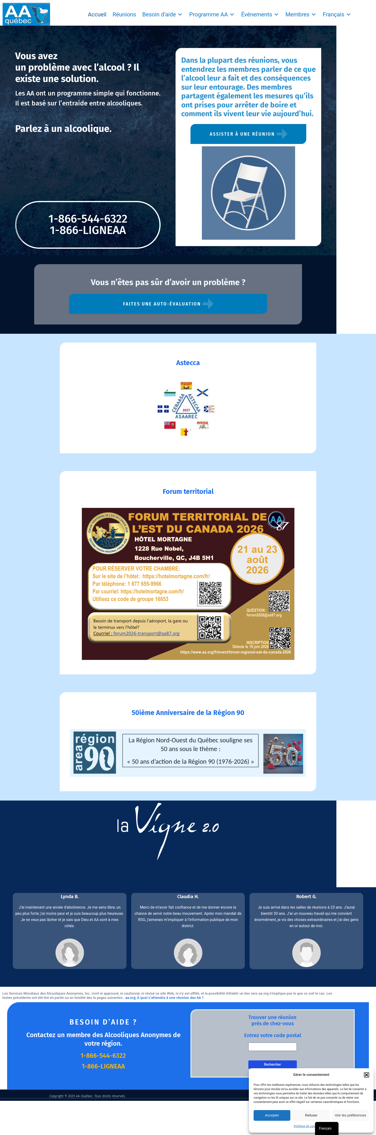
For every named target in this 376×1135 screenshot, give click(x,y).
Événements (260, 14)
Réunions (124, 14)
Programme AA (212, 14)
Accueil (97, 14)
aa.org (89, 1014)
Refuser (311, 1115)
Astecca (188, 360)
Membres (300, 14)
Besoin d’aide (162, 14)
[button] (366, 1075)
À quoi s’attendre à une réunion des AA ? (129, 1014)
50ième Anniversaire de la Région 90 (188, 717)
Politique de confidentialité (311, 1126)
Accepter (272, 1115)
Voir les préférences (350, 1115)
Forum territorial (188, 492)
